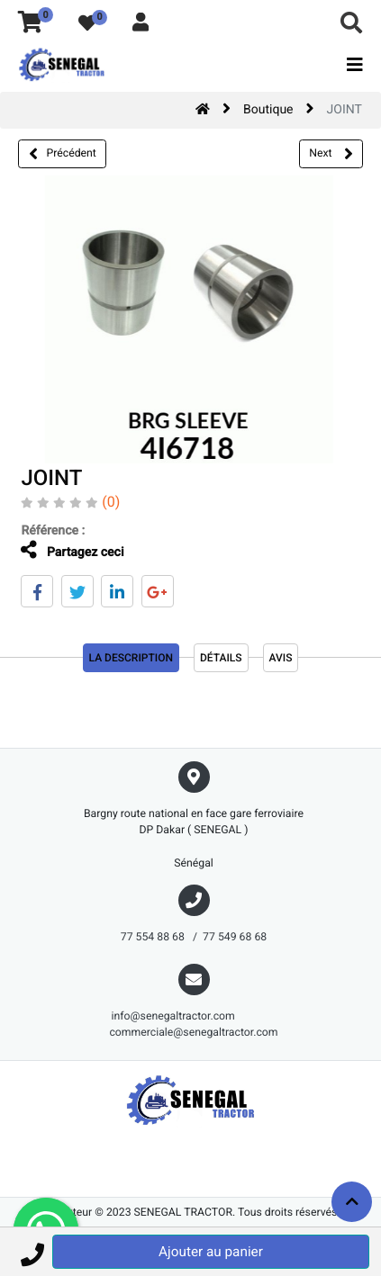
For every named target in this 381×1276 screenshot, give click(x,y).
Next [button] (330, 154)
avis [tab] (281, 657)
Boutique (268, 110)
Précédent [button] (62, 154)
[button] (32, 1252)
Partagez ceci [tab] (72, 550)
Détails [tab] (221, 657)
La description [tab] (131, 657)
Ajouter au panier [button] (211, 1252)
